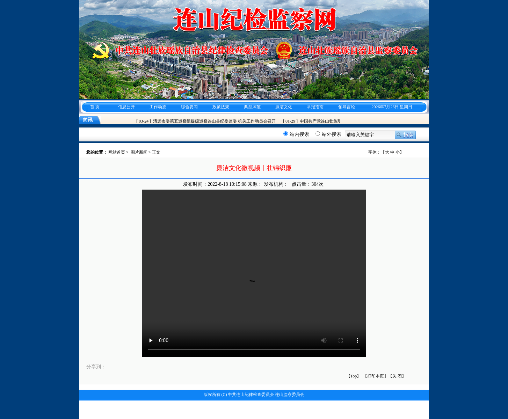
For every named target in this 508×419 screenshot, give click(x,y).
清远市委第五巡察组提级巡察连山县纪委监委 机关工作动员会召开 (215, 121)
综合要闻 (189, 106)
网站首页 (116, 152)
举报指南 (315, 106)
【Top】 (353, 376)
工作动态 (158, 106)
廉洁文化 (283, 106)
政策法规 (220, 106)
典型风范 (252, 106)
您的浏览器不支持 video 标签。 (254, 273)
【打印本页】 (375, 376)
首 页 (95, 106)
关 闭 (397, 376)
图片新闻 (139, 152)
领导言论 (346, 106)
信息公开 (126, 106)
